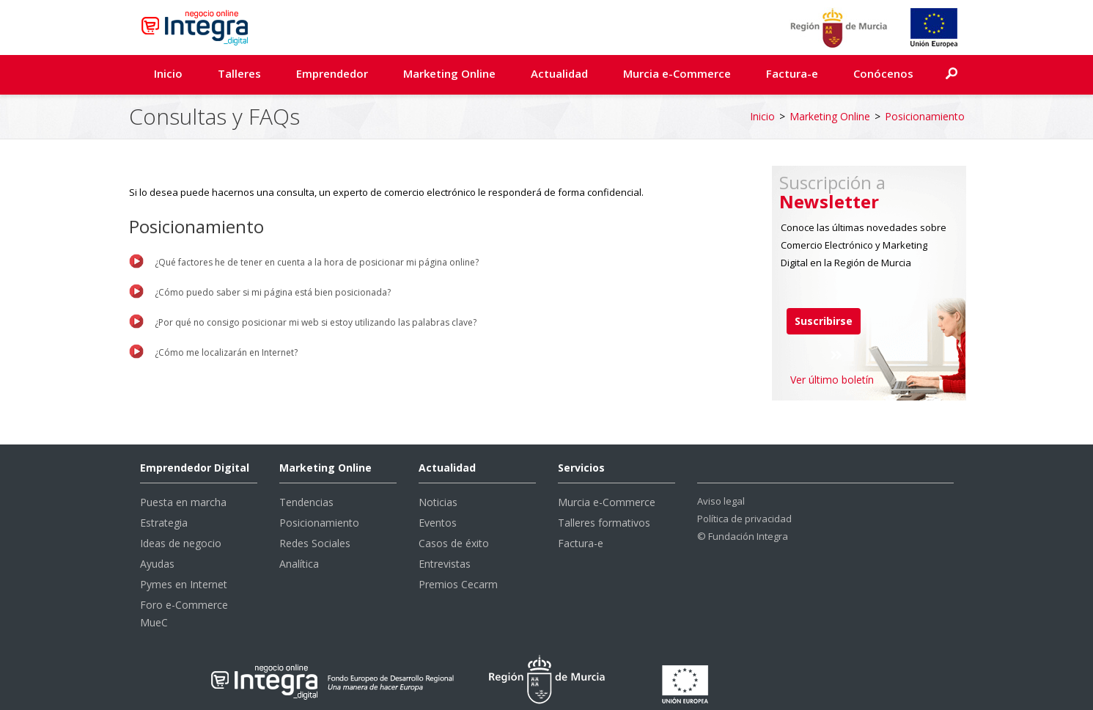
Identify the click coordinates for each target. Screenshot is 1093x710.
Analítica (299, 564)
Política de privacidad (744, 518)
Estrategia (164, 523)
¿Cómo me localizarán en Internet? (226, 352)
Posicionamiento (925, 116)
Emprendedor (332, 73)
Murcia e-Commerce (677, 73)
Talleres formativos (604, 523)
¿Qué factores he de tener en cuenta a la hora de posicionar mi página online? (317, 262)
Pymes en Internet (183, 584)
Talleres (239, 73)
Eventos (438, 523)
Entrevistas (445, 564)
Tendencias (306, 502)
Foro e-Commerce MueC (184, 613)
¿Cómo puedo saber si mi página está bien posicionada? (273, 292)
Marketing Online (449, 73)
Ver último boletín (832, 380)
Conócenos (883, 73)
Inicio (168, 73)
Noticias (438, 502)
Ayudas (157, 564)
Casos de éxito (454, 543)
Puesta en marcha (183, 502)
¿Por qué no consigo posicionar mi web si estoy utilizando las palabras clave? (315, 322)
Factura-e (792, 73)
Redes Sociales (314, 543)
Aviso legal (721, 501)
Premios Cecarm (458, 584)
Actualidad (559, 73)
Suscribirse (824, 321)
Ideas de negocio (180, 543)
